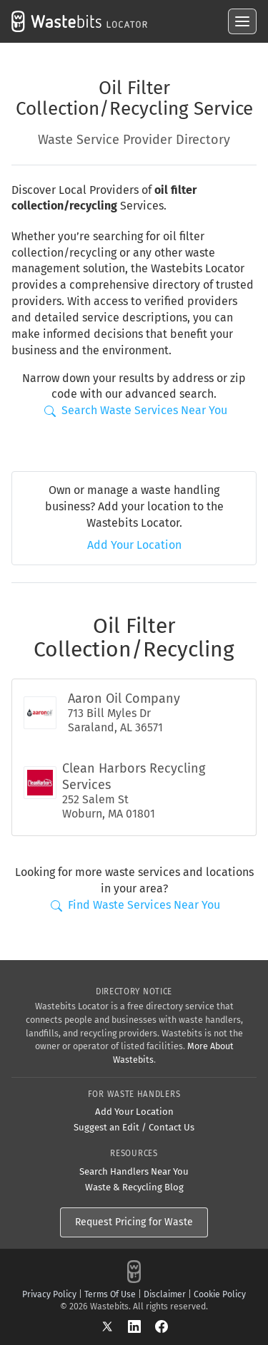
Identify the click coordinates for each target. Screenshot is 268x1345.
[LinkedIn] (141, 1325)
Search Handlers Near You (134, 1171)
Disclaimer (165, 1294)
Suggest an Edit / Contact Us (134, 1127)
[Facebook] (161, 1325)
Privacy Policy (49, 1294)
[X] (114, 1325)
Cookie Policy (220, 1294)
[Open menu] (242, 21)
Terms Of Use (110, 1294)
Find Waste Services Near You (135, 905)
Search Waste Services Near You (135, 410)
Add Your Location (134, 545)
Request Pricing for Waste (134, 1222)
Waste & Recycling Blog (134, 1187)
